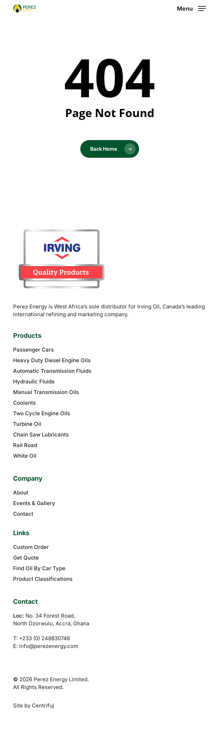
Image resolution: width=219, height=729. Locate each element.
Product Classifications (43, 578)
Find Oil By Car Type (39, 568)
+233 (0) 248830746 (44, 638)
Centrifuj (43, 705)
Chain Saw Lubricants (41, 434)
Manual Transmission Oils (46, 392)
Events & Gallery (34, 503)
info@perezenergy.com (48, 646)
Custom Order (31, 547)
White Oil (24, 455)
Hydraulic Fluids (33, 381)
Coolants (24, 402)
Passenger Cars (33, 349)
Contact (23, 513)
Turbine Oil (27, 424)
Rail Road (25, 445)
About (20, 492)
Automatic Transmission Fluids (52, 371)
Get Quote (26, 557)
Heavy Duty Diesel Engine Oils (52, 360)
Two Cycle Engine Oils (41, 413)
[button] (191, 8)
